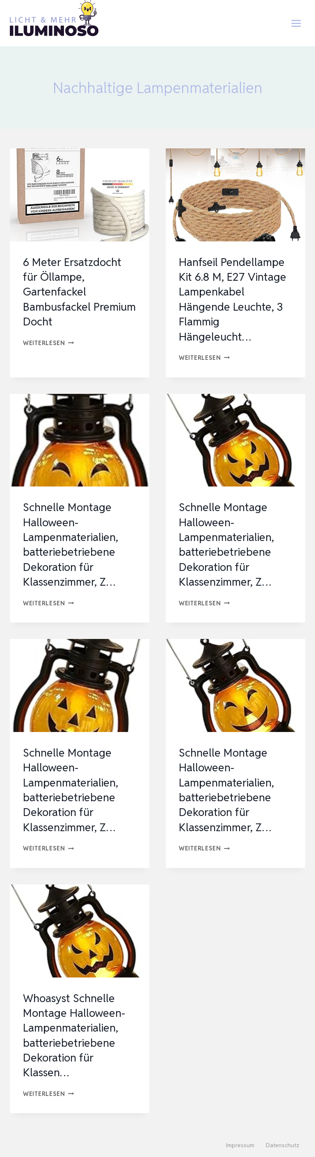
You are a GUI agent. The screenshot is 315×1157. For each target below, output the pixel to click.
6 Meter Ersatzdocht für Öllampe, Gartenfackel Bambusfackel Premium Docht (74, 292)
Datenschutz (282, 1145)
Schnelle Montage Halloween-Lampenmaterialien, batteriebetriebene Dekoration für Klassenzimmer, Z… (73, 544)
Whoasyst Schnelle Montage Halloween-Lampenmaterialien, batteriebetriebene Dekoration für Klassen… (76, 1035)
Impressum (240, 1145)
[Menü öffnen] (296, 23)
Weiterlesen (48, 343)
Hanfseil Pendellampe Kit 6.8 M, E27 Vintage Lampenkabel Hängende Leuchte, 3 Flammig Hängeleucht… (234, 299)
